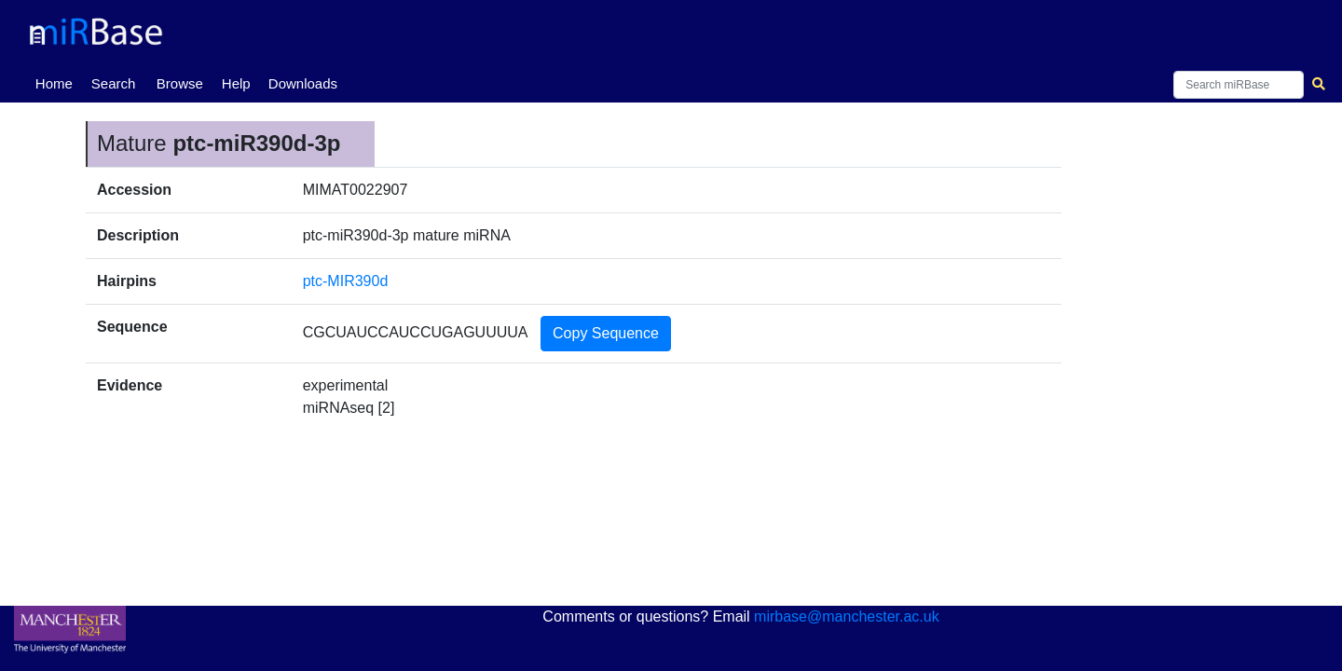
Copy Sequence (606, 333)
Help (236, 83)
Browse (180, 83)
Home (57, 82)
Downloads (302, 83)
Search (113, 83)
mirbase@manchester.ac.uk (846, 616)
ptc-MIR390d (346, 281)
